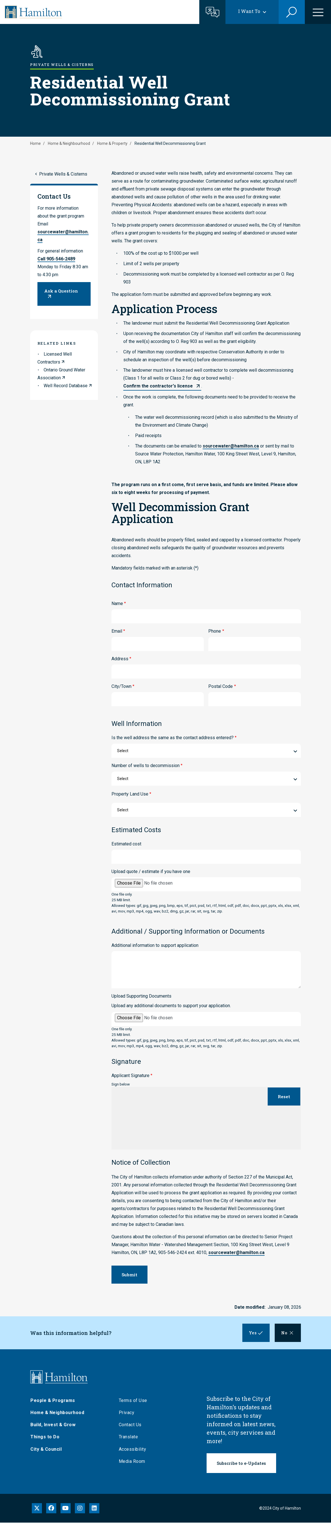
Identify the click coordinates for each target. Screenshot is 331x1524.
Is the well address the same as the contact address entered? (172, 737)
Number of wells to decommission (145, 765)
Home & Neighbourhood (69, 143)
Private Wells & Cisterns (63, 174)
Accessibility (132, 1450)
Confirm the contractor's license (158, 386)
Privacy (127, 1414)
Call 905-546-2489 (56, 259)
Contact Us (130, 1426)
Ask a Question (61, 291)
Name (117, 603)
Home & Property (112, 143)
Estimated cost (126, 844)
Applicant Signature (130, 1075)
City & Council (46, 1450)
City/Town (121, 686)
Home (35, 143)
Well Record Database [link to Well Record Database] (66, 385)
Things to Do (44, 1438)
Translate (128, 1438)
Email (116, 631)
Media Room (132, 1462)
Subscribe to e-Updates (241, 1464)
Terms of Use (133, 1401)
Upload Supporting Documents (141, 996)
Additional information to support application (154, 945)
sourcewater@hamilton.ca (231, 446)
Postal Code (220, 686)
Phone (214, 631)
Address (119, 658)
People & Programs (52, 1401)
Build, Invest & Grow (52, 1426)
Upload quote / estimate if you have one (150, 871)
